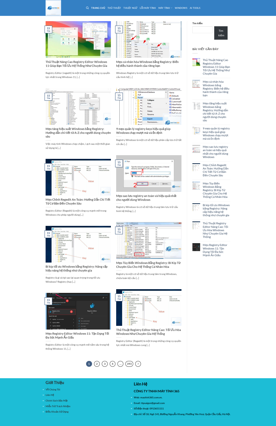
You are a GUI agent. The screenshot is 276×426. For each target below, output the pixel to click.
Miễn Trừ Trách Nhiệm (58, 406)
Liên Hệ (50, 394)
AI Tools (195, 8)
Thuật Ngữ (130, 8)
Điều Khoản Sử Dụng (57, 411)
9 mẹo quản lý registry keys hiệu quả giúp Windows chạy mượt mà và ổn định (143, 131)
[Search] (87, 8)
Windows (181, 8)
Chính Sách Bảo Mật (57, 400)
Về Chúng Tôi (53, 389)
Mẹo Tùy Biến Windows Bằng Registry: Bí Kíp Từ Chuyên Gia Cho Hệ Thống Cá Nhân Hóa (148, 265)
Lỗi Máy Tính (148, 8)
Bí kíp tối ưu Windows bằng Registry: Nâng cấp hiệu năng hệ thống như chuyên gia (77, 268)
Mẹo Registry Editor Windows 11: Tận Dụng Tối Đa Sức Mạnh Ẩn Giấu (77, 335)
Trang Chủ (98, 8)
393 (129, 363)
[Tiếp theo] (138, 364)
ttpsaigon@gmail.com (153, 402)
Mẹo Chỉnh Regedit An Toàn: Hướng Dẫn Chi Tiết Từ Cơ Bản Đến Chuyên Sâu (78, 201)
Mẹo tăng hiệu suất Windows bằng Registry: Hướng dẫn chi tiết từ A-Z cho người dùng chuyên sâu (78, 132)
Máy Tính (165, 8)
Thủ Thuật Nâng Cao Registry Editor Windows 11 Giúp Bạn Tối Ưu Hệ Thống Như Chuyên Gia (76, 64)
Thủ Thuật (114, 8)
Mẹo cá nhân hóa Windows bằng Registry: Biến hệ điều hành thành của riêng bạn (147, 64)
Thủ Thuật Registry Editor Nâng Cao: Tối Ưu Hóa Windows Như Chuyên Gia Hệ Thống (148, 332)
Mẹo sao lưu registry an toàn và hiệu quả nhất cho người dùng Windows (146, 198)
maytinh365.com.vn (151, 397)
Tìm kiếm (197, 23)
